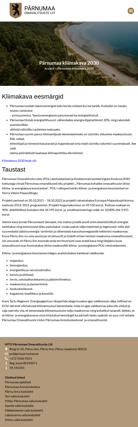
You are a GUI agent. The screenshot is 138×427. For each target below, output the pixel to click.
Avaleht (49, 68)
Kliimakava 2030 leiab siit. (19, 160)
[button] (131, 11)
